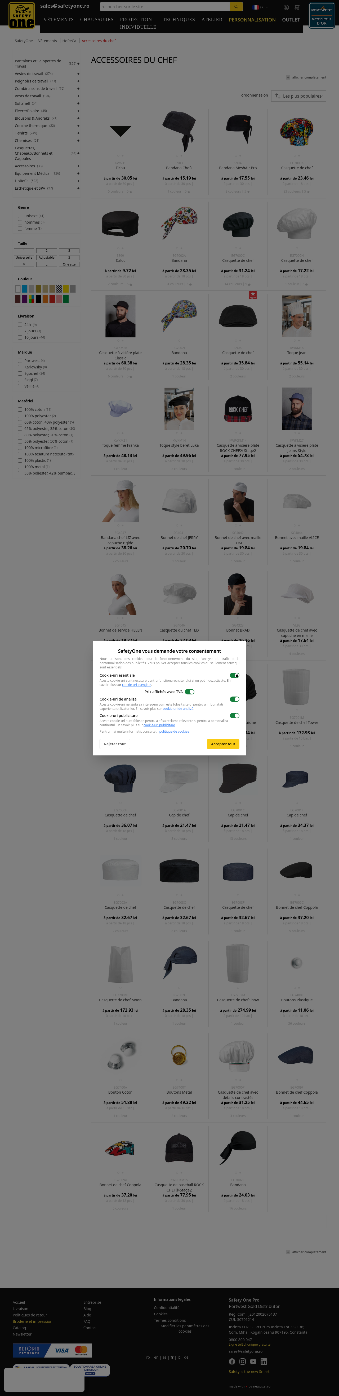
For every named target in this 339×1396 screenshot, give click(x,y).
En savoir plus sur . (165, 708)
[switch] (234, 675)
